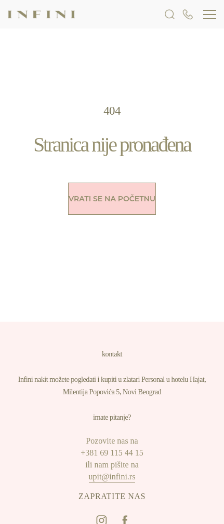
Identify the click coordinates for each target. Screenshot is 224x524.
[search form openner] (170, 13)
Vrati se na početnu (112, 198)
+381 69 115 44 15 (112, 452)
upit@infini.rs (112, 476)
